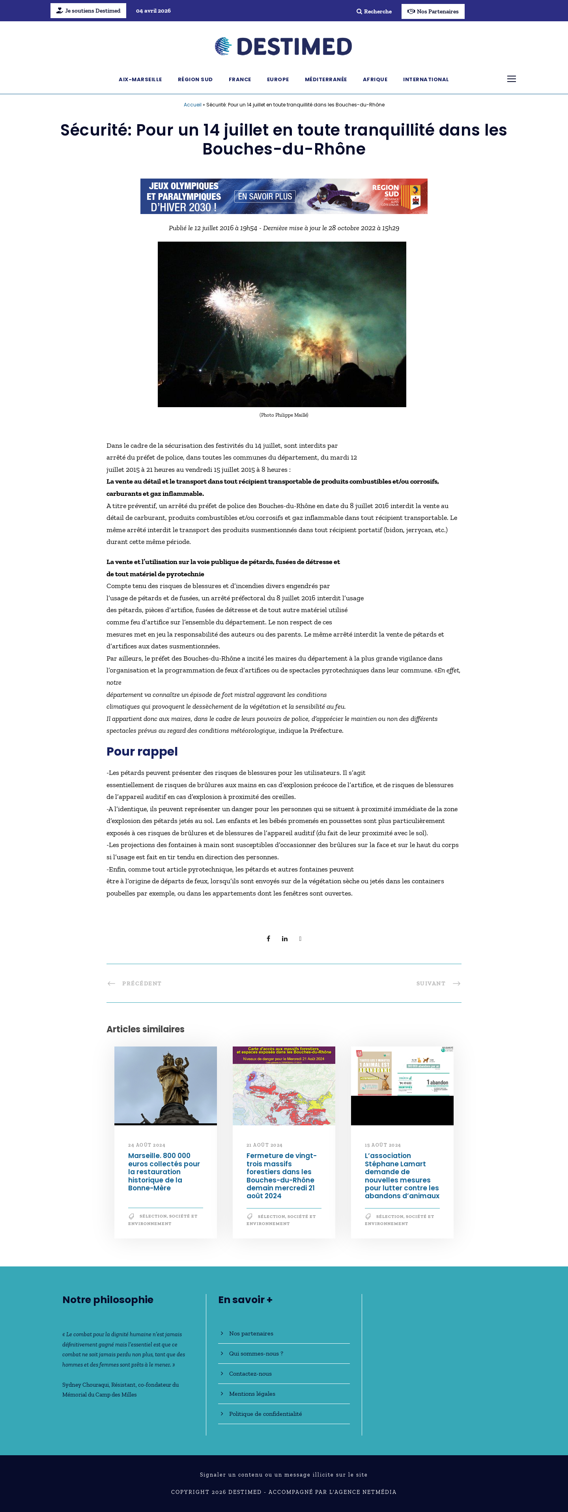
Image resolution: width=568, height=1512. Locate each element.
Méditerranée (326, 79)
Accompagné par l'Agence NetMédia (333, 1492)
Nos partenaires (251, 1333)
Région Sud (195, 79)
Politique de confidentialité (265, 1413)
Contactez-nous (250, 1373)
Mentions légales (252, 1393)
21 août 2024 (265, 1145)
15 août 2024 (383, 1145)
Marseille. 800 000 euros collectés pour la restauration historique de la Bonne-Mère (164, 1172)
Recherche (374, 11)
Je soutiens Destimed (88, 10)
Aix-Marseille (140, 79)
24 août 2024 (147, 1145)
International (426, 79)
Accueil (193, 104)
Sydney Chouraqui (85, 1384)
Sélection (153, 1216)
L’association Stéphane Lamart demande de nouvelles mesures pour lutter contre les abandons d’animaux (402, 1176)
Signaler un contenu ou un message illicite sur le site (284, 1474)
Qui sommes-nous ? (256, 1353)
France (240, 79)
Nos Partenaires (433, 11)
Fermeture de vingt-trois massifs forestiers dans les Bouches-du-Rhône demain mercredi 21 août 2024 (282, 1176)
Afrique (375, 79)
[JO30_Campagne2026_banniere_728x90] (284, 195)
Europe (278, 79)
